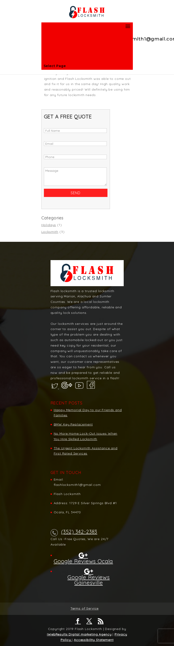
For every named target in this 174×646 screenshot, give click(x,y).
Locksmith (50, 232)
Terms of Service (84, 608)
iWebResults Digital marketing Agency (79, 634)
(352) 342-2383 (79, 531)
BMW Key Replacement (73, 424)
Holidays (48, 225)
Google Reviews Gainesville (88, 580)
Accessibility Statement (93, 640)
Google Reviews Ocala (83, 561)
